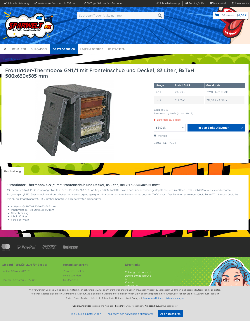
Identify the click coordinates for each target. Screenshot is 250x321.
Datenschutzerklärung (138, 275)
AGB (127, 279)
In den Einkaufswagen (220, 127)
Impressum (131, 285)
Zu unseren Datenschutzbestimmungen (163, 298)
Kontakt (129, 282)
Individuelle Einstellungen (86, 313)
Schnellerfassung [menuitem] (168, 3)
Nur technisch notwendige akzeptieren (131, 313)
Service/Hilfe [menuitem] (194, 3)
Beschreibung (12, 171)
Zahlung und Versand (137, 272)
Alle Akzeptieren (170, 313)
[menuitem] (218, 3)
